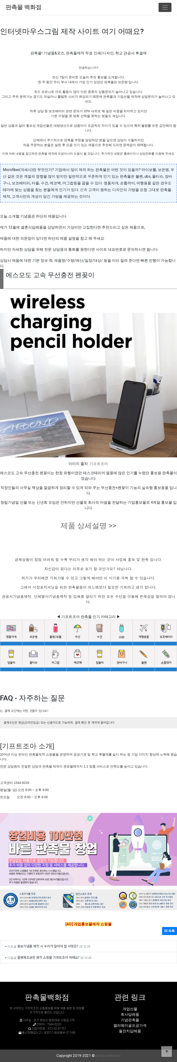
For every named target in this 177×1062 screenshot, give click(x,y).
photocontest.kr (108, 1055)
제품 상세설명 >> (88, 525)
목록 (169, 931)
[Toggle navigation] (165, 7)
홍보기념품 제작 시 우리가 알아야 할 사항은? (47, 946)
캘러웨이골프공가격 (130, 1025)
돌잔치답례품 (130, 1031)
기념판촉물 (130, 1020)
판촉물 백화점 (23, 7)
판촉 (83, 190)
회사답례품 (130, 1014)
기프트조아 (98, 464)
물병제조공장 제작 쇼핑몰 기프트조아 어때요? (48, 957)
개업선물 (130, 1009)
